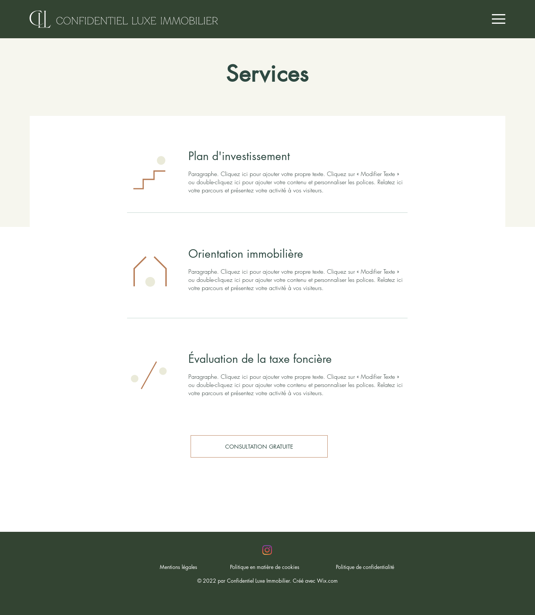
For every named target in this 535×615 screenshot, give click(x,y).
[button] (498, 19)
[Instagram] (267, 550)
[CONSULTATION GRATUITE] (259, 446)
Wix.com (327, 580)
